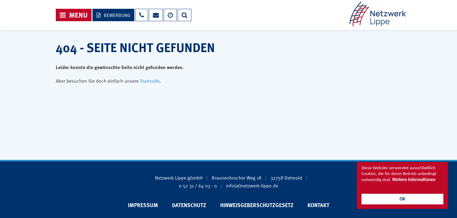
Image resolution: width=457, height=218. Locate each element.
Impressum (143, 205)
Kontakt (318, 205)
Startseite (150, 80)
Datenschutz (189, 205)
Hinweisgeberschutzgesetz (257, 205)
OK (402, 199)
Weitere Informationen (413, 179)
